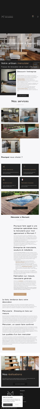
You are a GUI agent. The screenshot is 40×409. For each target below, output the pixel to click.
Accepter (17, 404)
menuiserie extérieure (21, 80)
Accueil (21, 393)
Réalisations (22, 397)
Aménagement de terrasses (27, 266)
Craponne (19, 88)
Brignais (22, 88)
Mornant (26, 88)
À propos (21, 395)
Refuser (7, 404)
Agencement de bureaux (20, 262)
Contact (21, 400)
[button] (38, 16)
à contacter (21, 281)
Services (21, 396)
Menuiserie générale (21, 79)
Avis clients (22, 399)
